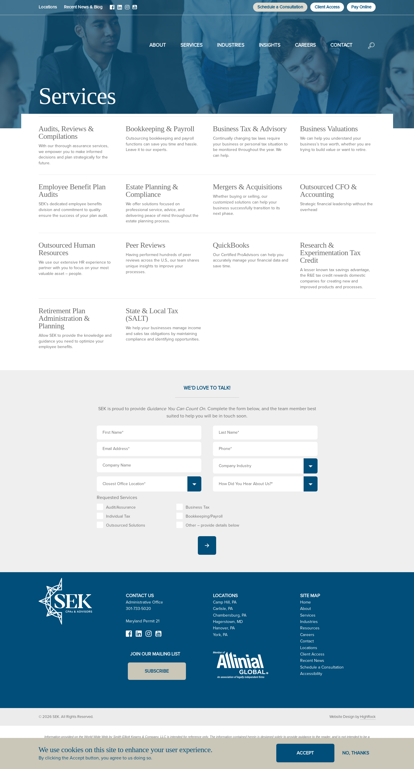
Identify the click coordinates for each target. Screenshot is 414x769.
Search (371, 49)
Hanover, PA (224, 628)
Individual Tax (118, 516)
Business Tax (197, 507)
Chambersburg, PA (229, 615)
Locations (48, 7)
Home (305, 602)
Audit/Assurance (121, 507)
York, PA (220, 635)
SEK (68, 44)
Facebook (112, 9)
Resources (310, 628)
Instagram (127, 9)
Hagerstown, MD (228, 622)
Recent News (312, 661)
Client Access (327, 7)
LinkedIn (119, 9)
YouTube (134, 9)
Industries (230, 45)
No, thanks (355, 753)
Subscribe (157, 671)
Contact (341, 45)
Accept (305, 753)
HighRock (368, 716)
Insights (269, 45)
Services (191, 45)
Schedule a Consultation (280, 7)
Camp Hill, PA (224, 602)
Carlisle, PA (223, 609)
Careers (305, 45)
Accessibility (311, 674)
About (157, 45)
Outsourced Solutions (125, 525)
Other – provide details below (212, 525)
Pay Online (361, 7)
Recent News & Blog (83, 7)
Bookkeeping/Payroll (204, 516)
